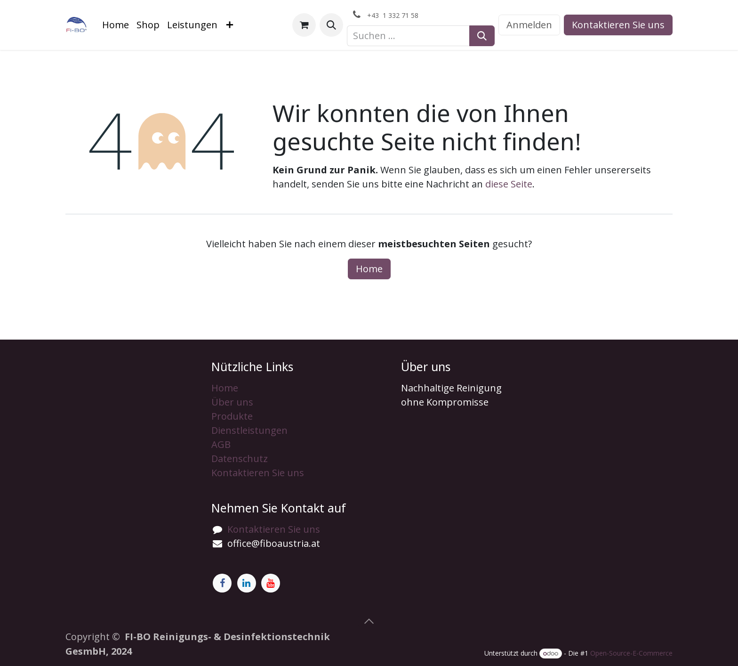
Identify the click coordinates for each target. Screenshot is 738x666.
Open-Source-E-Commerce (631, 653)
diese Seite (508, 184)
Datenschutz (239, 458)
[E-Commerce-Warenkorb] (304, 25)
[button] (331, 25)
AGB (221, 444)
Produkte (232, 416)
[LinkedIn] (246, 583)
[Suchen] (482, 35)
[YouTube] (270, 583)
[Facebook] (222, 583)
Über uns (232, 402)
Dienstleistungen (249, 430)
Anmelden (529, 24)
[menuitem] (115, 25)
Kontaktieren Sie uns (618, 24)
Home (369, 268)
